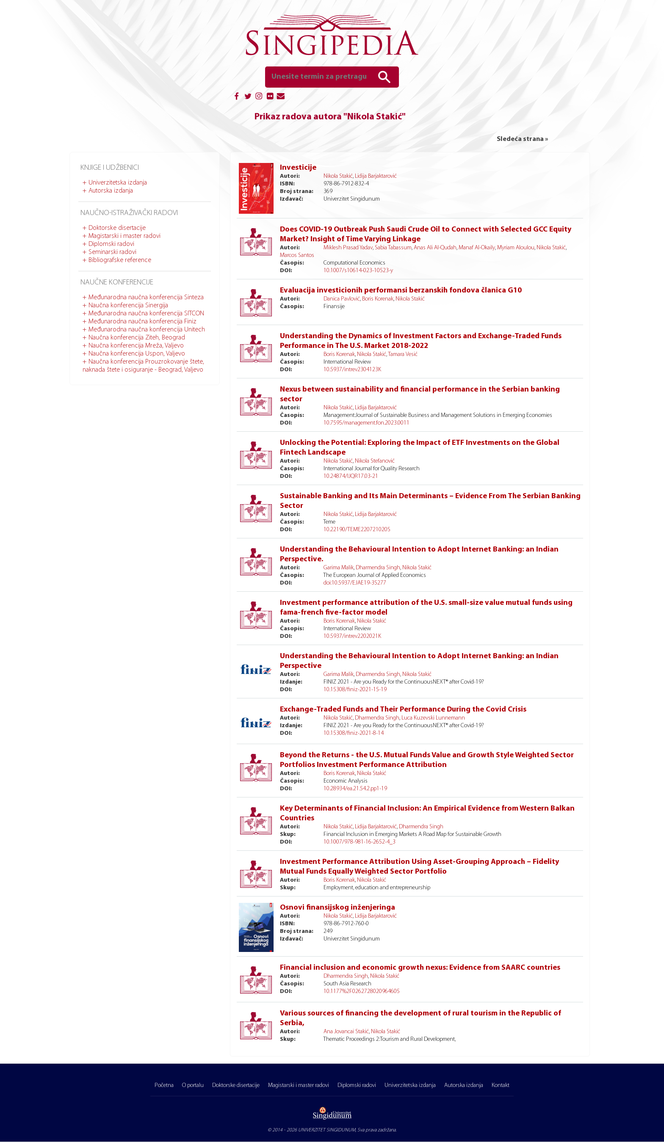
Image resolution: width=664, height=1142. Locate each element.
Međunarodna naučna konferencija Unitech (147, 329)
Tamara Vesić (403, 354)
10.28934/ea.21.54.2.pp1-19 (355, 789)
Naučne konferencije (116, 283)
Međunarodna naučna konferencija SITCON (146, 313)
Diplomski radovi (111, 244)
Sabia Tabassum (393, 248)
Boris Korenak (377, 299)
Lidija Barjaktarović (376, 176)
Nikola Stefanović (375, 461)
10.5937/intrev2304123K (352, 370)
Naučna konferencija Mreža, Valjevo (136, 345)
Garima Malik (339, 568)
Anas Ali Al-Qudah (435, 248)
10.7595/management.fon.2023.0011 (366, 423)
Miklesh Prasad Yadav (348, 248)
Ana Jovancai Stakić (346, 1032)
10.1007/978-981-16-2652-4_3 (360, 842)
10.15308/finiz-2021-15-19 (355, 690)
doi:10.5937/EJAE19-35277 (355, 583)
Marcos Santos (297, 255)
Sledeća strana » (522, 139)
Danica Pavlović (342, 299)
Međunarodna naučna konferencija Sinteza (146, 297)
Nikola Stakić (338, 176)
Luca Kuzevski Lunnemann (433, 718)
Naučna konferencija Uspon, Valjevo (137, 353)
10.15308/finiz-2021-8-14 (354, 733)
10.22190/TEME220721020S (357, 530)
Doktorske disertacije (117, 228)
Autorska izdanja (111, 191)
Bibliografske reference (120, 260)
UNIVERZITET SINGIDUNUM (326, 1130)
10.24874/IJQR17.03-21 (351, 476)
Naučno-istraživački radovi (129, 213)
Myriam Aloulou (515, 248)
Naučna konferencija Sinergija (128, 305)
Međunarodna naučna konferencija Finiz (142, 321)
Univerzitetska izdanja (118, 182)
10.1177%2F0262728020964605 (362, 991)
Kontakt (500, 1085)
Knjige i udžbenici (109, 168)
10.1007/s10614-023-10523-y (358, 271)
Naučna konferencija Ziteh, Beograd (137, 337)
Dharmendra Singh (378, 568)
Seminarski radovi (112, 252)
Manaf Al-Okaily (477, 248)
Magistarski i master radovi (124, 236)
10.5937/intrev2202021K (352, 636)
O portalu (193, 1085)
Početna (164, 1085)
